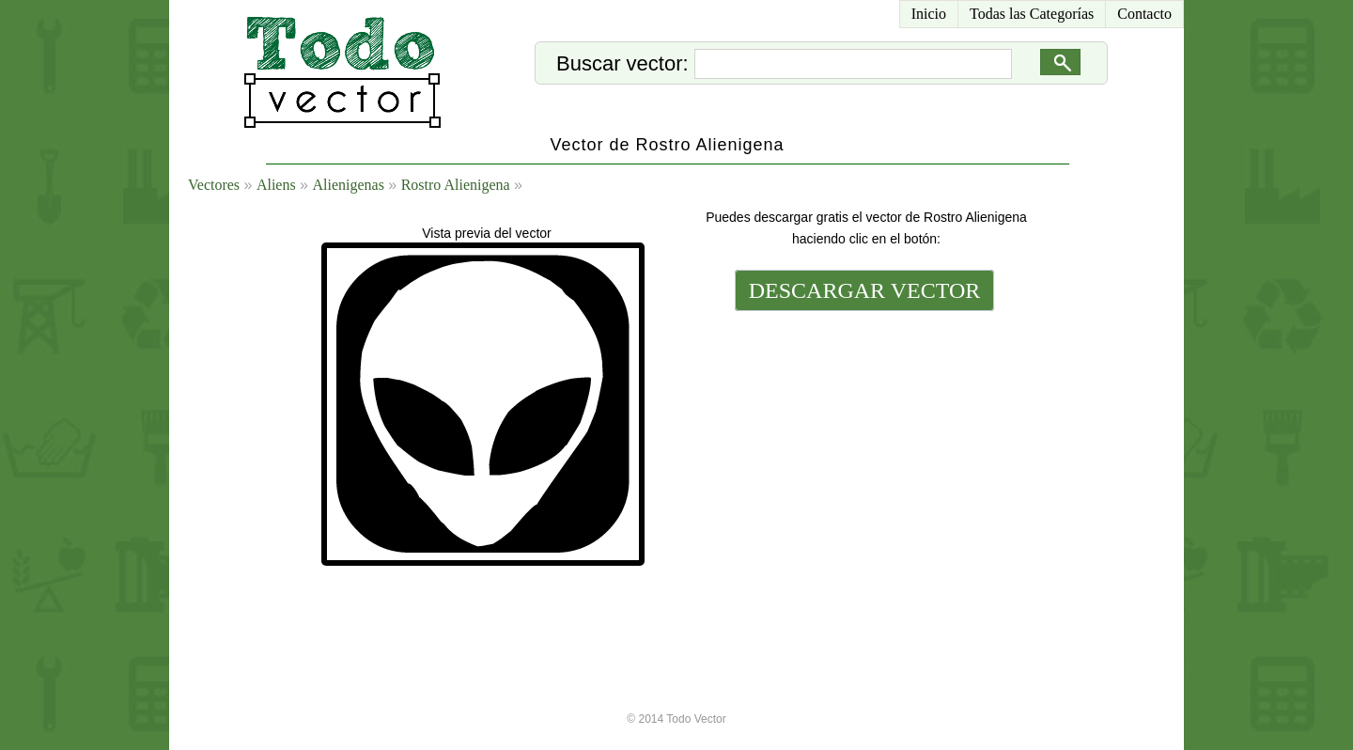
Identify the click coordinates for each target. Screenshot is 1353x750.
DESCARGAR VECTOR (865, 290)
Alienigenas (347, 185)
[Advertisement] (862, 443)
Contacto (1144, 14)
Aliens (276, 185)
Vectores (214, 185)
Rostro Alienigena (455, 185)
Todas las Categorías (1032, 14)
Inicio (928, 14)
